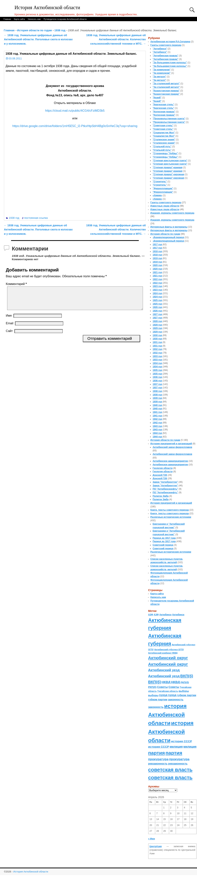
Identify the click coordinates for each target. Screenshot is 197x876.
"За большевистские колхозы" (170, 62)
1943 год (157, 426)
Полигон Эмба (161, 496)
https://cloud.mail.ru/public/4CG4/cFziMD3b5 (75, 110)
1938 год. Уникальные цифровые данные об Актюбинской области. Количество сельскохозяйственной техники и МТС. (116, 39)
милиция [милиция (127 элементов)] (176, 746)
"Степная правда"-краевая (168, 167)
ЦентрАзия (155, 846)
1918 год (157, 251)
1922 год (157, 279)
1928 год (157, 321)
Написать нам (34, 19)
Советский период (163, 545)
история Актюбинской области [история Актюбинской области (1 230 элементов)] (167, 714)
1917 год (157, 244)
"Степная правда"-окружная (168, 174)
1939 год (157, 398)
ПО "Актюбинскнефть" (165, 489)
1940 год (157, 405)
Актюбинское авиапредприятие (170, 461)
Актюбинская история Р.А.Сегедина (170, 41)
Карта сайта (19, 19)
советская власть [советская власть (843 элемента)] (170, 770)
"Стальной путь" (162, 146)
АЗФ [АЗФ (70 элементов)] (150, 614)
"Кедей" (157, 97)
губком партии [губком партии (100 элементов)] (186, 695)
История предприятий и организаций (171, 443)
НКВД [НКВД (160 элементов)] (166, 682)
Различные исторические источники (170, 517)
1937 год (157, 384)
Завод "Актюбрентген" (165, 482)
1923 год (157, 286)
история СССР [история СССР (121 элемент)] (181, 741)
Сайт (9, 335)
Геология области (163, 468)
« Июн (151, 838)
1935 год (157, 370)
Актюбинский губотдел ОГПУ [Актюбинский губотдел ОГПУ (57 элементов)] (169, 649)
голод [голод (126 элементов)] (163, 695)
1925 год (157, 300)
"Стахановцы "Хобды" (165, 153)
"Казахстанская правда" (166, 90)
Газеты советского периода (165, 45)
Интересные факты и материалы (168, 227)
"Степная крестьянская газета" (170, 160)
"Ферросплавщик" (163, 188)
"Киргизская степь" (163, 104)
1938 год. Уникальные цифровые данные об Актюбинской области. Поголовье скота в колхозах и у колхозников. (38, 39)
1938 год (59, 30)
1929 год (157, 328)
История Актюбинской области (47, 7)
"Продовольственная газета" (169, 118)
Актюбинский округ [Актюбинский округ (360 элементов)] (168, 658)
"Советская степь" (163, 125)
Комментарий (16, 284)
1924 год (157, 293)
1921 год (157, 272)
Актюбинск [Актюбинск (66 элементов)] (165, 614)
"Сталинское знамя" (164, 139)
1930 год (157, 335)
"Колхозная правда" (164, 111)
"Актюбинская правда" (165, 55)
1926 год (157, 307)
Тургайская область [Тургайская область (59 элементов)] (167, 691)
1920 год (157, 265)
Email (9, 327)
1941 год (157, 412)
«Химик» (157, 195)
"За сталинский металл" (166, 83)
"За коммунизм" (162, 69)
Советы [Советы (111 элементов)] (162, 686)
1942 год (157, 419)
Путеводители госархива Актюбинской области (65, 19)
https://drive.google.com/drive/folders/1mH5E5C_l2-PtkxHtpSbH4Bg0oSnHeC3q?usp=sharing (74, 126)
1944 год (157, 433)
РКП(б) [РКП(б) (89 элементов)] (185, 682)
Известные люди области (164, 206)
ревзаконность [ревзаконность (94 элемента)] (158, 763)
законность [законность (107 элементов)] (175, 699)
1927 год (157, 314)
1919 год (157, 258)
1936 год (157, 377)
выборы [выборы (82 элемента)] (184, 691)
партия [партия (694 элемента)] (156, 753)
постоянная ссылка (36, 217)
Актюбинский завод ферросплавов (172, 447)
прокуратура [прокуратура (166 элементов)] (158, 759)
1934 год (157, 363)
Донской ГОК (160, 475)
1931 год (157, 342)
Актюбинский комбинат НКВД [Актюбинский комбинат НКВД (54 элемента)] (162, 653)
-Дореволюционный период (168, 237)
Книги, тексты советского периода (169, 510)
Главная (7, 19)
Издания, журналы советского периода (172, 213)
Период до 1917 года (164, 538)
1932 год (157, 349)
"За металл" (159, 76)
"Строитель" (160, 181)
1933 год (157, 356)
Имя (9, 320)
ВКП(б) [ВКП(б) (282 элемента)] (186, 676)
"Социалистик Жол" (164, 132)
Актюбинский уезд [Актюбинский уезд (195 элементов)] (164, 670)
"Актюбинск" (160, 48)
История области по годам (34, 30)
